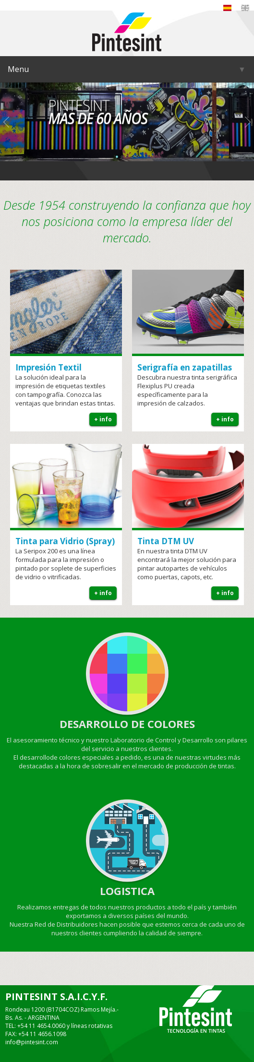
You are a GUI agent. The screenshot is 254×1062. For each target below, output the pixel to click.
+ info (103, 419)
